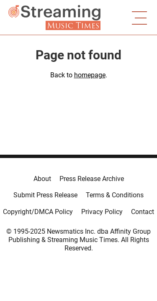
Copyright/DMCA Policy (38, 212)
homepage (90, 75)
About (42, 179)
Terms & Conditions (115, 195)
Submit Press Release (45, 195)
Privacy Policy (102, 212)
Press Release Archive (91, 179)
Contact (142, 212)
